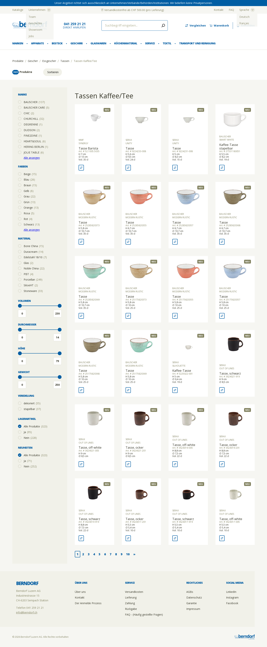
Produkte (17, 61)
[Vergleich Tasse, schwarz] (222, 390)
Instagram (232, 597)
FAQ (231, 10)
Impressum (193, 609)
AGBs (189, 592)
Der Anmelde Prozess (88, 603)
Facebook (232, 603)
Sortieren (53, 72)
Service (150, 43)
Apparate (37, 43)
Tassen (64, 61)
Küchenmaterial (125, 43)
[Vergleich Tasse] (128, 168)
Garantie (191, 603)
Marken (17, 43)
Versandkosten (134, 592)
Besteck (57, 43)
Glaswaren (98, 43)
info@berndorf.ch (26, 612)
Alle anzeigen (32, 158)
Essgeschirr (49, 61)
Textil (167, 43)
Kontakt (218, 10)
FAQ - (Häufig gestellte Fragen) (144, 614)
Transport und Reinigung (197, 43)
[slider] (20, 306)
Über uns (80, 592)
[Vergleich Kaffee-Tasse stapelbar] (222, 168)
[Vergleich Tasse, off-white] (81, 464)
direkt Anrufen (74, 25)
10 (128, 554)
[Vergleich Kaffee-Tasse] (175, 390)
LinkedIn (231, 592)
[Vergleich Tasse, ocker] (128, 464)
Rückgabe (131, 609)
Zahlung (130, 603)
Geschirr (76, 43)
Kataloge (17, 10)
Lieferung (131, 597)
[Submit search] (163, 25)
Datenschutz (194, 597)
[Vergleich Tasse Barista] (81, 168)
